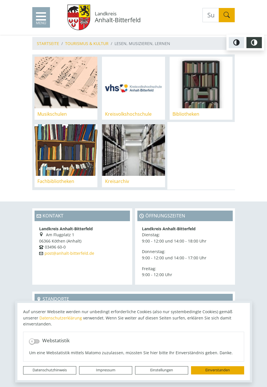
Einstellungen (161, 370)
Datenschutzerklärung (60, 318)
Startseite (48, 43)
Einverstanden (217, 370)
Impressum (105, 370)
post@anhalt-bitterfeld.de (69, 253)
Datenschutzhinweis (50, 370)
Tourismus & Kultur (87, 43)
